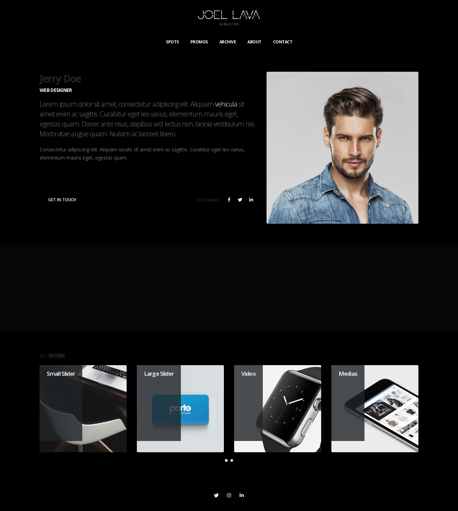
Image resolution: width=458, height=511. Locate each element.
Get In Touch (62, 200)
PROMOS (199, 42)
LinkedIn (251, 199)
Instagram (229, 495)
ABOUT (254, 42)
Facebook (229, 199)
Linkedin (242, 495)
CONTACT (282, 42)
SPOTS (172, 42)
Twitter (240, 199)
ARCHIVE (227, 42)
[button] (226, 460)
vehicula (226, 104)
